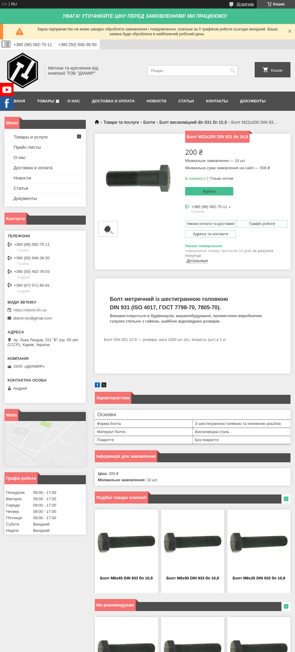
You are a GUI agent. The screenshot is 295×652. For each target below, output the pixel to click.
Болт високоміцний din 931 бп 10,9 (193, 122)
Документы (253, 101)
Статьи (186, 101)
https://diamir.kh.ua (30, 310)
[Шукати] (232, 70)
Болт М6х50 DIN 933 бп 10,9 (192, 578)
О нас (73, 101)
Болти (149, 122)
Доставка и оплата (113, 101)
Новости (156, 101)
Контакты (217, 101)
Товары (45, 101)
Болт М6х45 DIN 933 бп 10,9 (126, 578)
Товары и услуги (31, 136)
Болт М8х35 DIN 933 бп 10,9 (259, 578)
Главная (15, 101)
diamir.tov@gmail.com (32, 318)
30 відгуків (245, 4)
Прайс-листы (27, 147)
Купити (209, 191)
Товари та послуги (121, 122)
